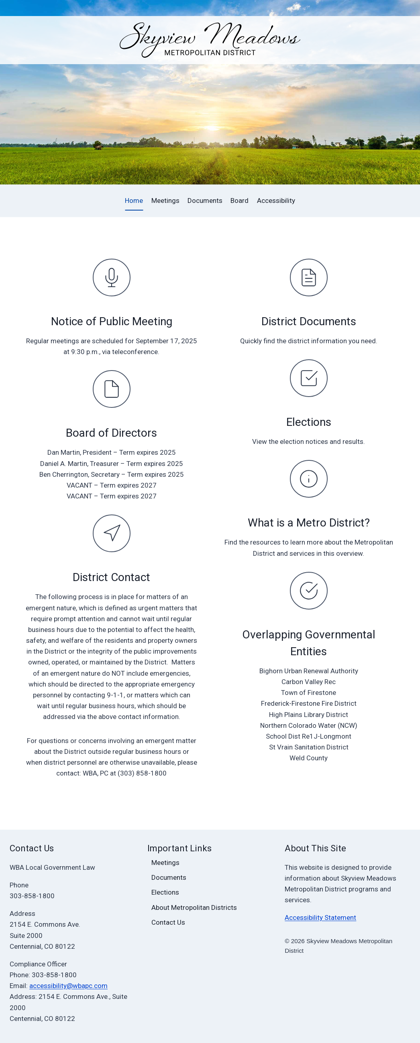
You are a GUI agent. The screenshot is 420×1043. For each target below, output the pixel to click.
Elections (308, 422)
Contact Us (168, 922)
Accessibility (276, 200)
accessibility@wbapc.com (68, 986)
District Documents (308, 321)
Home (134, 200)
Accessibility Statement (320, 917)
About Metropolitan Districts (194, 907)
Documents (205, 200)
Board (239, 200)
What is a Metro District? (309, 522)
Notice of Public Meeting (111, 321)
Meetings (165, 200)
